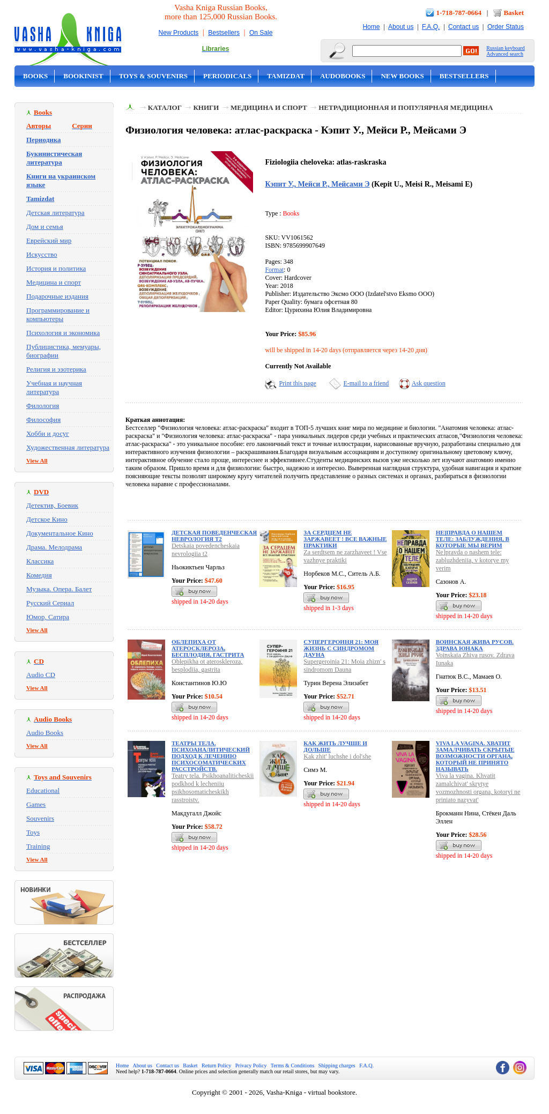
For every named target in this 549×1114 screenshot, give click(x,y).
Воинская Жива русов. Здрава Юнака (475, 644)
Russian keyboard (505, 48)
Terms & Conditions (293, 1065)
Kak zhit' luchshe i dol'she (337, 756)
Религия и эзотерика (56, 369)
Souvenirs (40, 818)
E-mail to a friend (366, 383)
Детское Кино (47, 519)
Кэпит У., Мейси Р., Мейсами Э (317, 184)
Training (38, 846)
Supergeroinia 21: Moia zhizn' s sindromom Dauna (344, 665)
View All (37, 460)
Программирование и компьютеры (58, 314)
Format (274, 269)
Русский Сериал (50, 603)
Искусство (41, 254)
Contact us (463, 27)
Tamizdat (286, 76)
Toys (33, 832)
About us (400, 27)
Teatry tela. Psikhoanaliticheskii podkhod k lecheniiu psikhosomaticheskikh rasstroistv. (213, 788)
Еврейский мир (48, 240)
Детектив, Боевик (52, 505)
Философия (43, 419)
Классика (40, 561)
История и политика (56, 268)
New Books (402, 76)
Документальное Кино (59, 533)
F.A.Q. (431, 27)
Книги (206, 107)
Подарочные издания (57, 296)
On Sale (260, 32)
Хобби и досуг (47, 433)
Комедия (39, 575)
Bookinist (83, 76)
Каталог (165, 107)
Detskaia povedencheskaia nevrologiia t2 (206, 550)
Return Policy (216, 1065)
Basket (513, 13)
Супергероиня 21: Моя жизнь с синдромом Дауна (341, 648)
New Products (179, 32)
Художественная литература (67, 447)
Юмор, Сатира (47, 617)
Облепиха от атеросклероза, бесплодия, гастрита (208, 648)
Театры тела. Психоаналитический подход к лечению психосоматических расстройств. (211, 756)
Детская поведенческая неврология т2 (214, 535)
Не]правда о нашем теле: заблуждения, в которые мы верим (472, 538)
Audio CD (40, 675)
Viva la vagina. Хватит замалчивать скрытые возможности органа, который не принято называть (475, 756)
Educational (43, 790)
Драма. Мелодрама (54, 547)
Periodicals (227, 76)
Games (36, 804)
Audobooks (343, 76)
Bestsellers (224, 32)
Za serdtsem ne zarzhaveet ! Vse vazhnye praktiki (345, 556)
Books (35, 76)
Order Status (505, 27)
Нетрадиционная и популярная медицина (405, 107)
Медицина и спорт (53, 282)
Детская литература (55, 213)
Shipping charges (336, 1065)
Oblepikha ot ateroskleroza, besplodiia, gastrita (207, 665)
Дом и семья (44, 226)
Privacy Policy (251, 1065)
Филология (42, 406)
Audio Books (44, 733)
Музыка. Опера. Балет (59, 589)
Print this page (297, 383)
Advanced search (504, 54)
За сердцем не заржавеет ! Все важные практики (345, 538)
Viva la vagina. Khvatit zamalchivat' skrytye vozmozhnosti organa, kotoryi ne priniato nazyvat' (478, 788)
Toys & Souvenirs (153, 76)
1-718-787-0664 (459, 13)
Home (371, 27)
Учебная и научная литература (54, 387)
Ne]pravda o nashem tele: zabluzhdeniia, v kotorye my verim (472, 560)
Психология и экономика (63, 333)
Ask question (429, 383)
